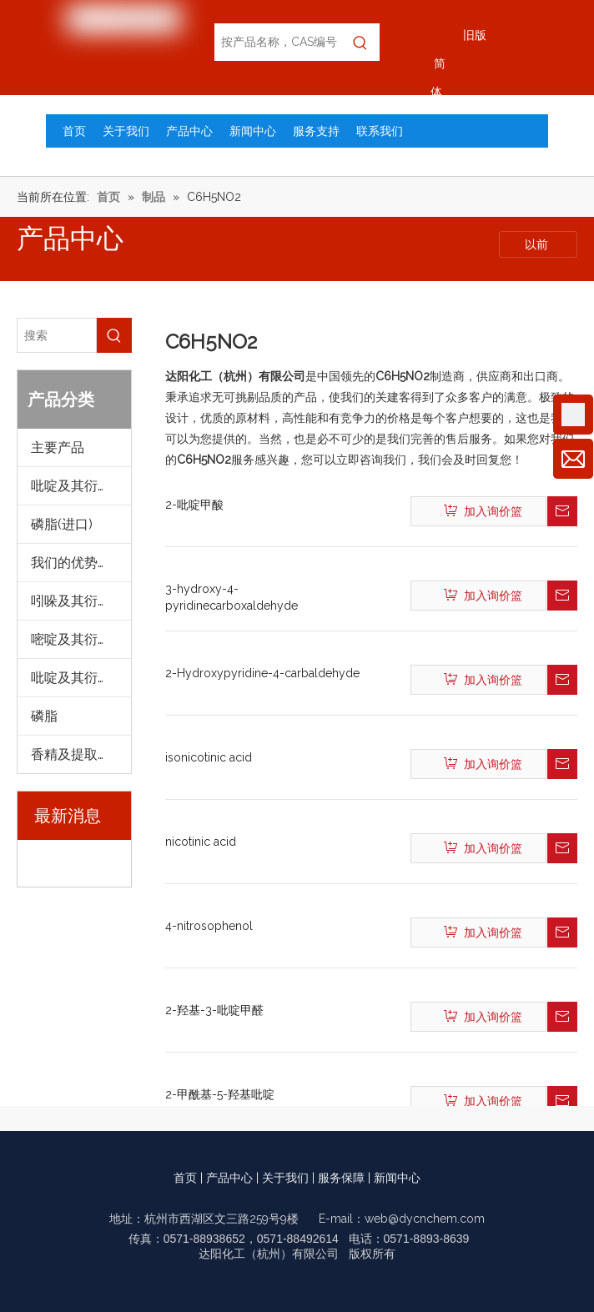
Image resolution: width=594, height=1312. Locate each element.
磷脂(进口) (62, 524)
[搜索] (57, 335)
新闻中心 (397, 1177)
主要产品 (57, 447)
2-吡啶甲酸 (194, 504)
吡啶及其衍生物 (77, 486)
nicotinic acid (200, 841)
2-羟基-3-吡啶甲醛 (214, 1010)
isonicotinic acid (208, 757)
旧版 (474, 35)
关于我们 (285, 1177)
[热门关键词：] (361, 42)
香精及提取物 (71, 754)
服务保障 (341, 1177)
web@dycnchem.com (425, 1218)
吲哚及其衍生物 (77, 601)
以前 (538, 244)
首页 (185, 1177)
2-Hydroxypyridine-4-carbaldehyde (262, 673)
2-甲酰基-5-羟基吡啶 (219, 1094)
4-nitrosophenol (209, 925)
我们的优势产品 (77, 563)
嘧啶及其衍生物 (77, 639)
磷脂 (44, 716)
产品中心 (229, 1177)
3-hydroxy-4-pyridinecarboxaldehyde (231, 597)
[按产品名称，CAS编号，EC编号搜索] (277, 42)
